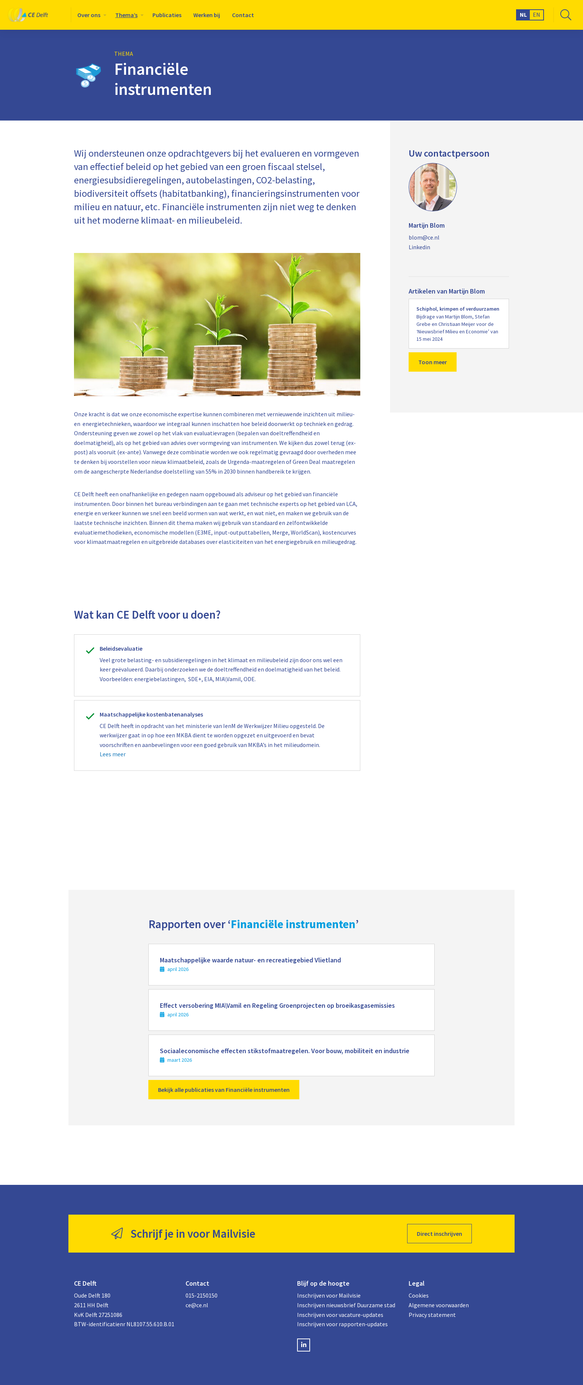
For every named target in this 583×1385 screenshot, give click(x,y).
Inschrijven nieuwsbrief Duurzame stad (346, 1305)
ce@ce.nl (197, 1305)
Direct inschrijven (439, 1233)
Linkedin (419, 247)
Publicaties (166, 15)
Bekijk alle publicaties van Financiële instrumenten (224, 1089)
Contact (243, 15)
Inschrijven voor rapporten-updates (342, 1324)
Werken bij (206, 15)
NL (523, 14)
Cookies (419, 1295)
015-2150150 (202, 1295)
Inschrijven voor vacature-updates (340, 1314)
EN (536, 14)
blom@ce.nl (424, 237)
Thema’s (126, 15)
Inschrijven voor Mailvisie (329, 1295)
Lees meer (113, 754)
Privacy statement (432, 1314)
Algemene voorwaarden (439, 1305)
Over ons (88, 15)
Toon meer (432, 362)
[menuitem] (90, 15)
